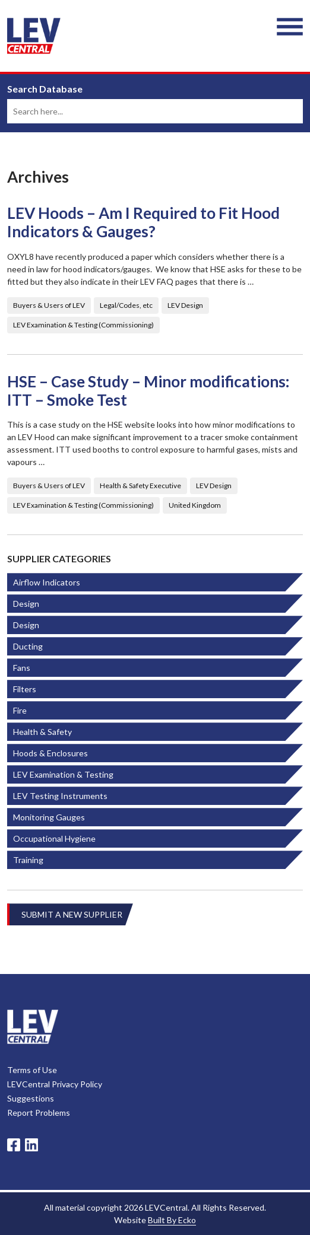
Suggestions (30, 1098)
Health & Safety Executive (140, 485)
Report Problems (38, 1112)
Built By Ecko (172, 1220)
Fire (20, 710)
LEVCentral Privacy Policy (54, 1084)
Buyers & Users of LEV (49, 305)
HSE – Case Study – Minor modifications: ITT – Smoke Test (148, 391)
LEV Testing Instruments (60, 796)
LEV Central (34, 36)
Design (26, 604)
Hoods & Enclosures (50, 753)
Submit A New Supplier (71, 914)
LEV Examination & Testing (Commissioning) (83, 324)
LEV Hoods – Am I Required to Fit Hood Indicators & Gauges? (143, 222)
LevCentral (32, 1027)
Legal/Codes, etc (126, 305)
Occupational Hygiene (54, 838)
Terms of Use (32, 1070)
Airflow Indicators (46, 582)
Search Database (45, 89)
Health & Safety (42, 732)
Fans (21, 668)
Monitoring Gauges (49, 817)
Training (28, 860)
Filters (24, 689)
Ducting (28, 646)
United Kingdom (195, 505)
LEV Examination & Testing (63, 774)
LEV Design (185, 305)
